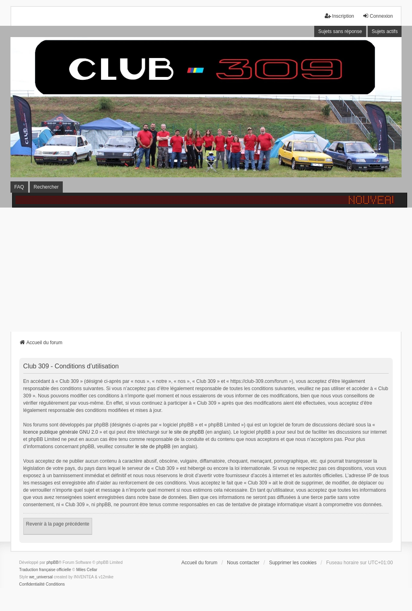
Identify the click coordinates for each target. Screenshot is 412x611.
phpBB (52, 562)
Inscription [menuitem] (339, 16)
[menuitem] (32, 584)
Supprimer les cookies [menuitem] (293, 562)
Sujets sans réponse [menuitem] (340, 31)
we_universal (41, 577)
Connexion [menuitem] (378, 16)
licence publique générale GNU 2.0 (60, 432)
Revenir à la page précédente (57, 524)
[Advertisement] (206, 268)
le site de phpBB (186, 432)
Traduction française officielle (45, 569)
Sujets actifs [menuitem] (385, 31)
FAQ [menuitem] (19, 187)
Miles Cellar (86, 569)
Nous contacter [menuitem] (243, 562)
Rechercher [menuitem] (46, 187)
